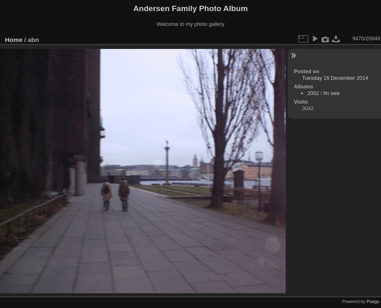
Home (14, 39)
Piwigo (373, 301)
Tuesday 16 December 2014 (335, 78)
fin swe (331, 93)
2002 (313, 93)
